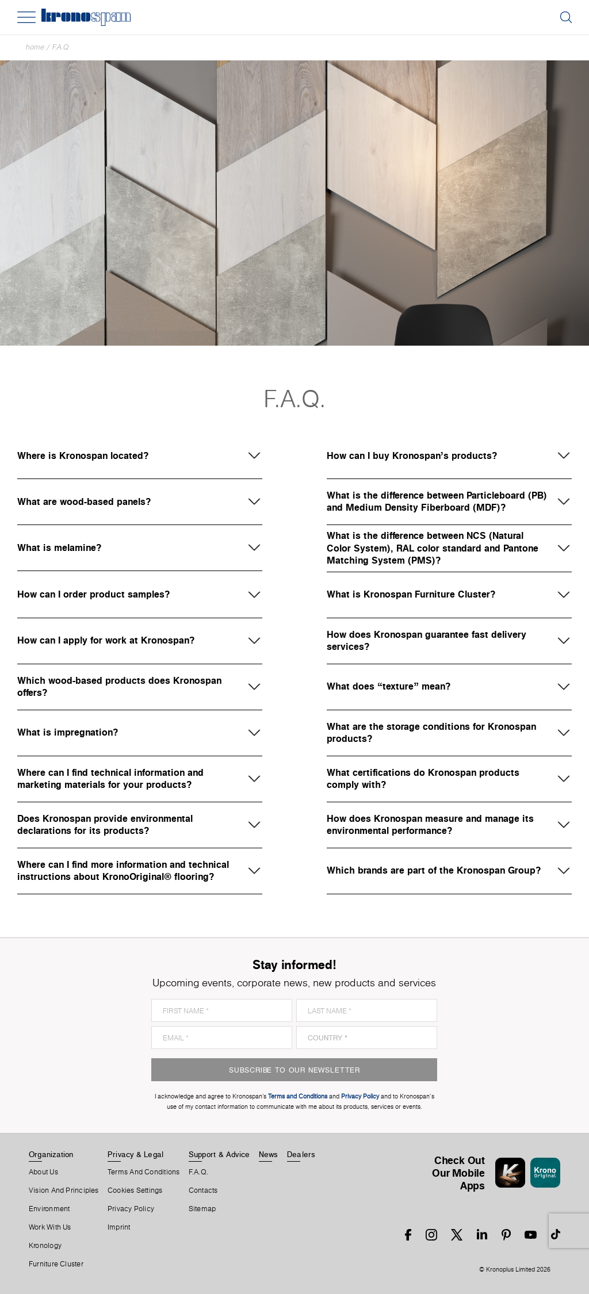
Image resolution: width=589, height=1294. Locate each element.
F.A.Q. (198, 1172)
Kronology (45, 1245)
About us (43, 1172)
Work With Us (50, 1227)
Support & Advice (219, 1154)
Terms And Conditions (143, 1172)
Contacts (203, 1190)
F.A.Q (60, 47)
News (268, 1154)
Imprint (119, 1227)
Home (35, 47)
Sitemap (202, 1208)
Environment (49, 1208)
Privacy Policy (131, 1208)
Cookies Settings (135, 1190)
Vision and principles (64, 1190)
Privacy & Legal (135, 1154)
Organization (51, 1154)
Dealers (301, 1154)
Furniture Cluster (56, 1264)
